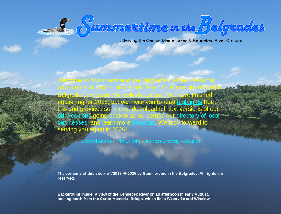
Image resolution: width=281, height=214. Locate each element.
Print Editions (127, 141)
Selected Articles (96, 141)
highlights (189, 102)
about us (143, 122)
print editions (74, 115)
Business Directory (161, 141)
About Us (191, 141)
